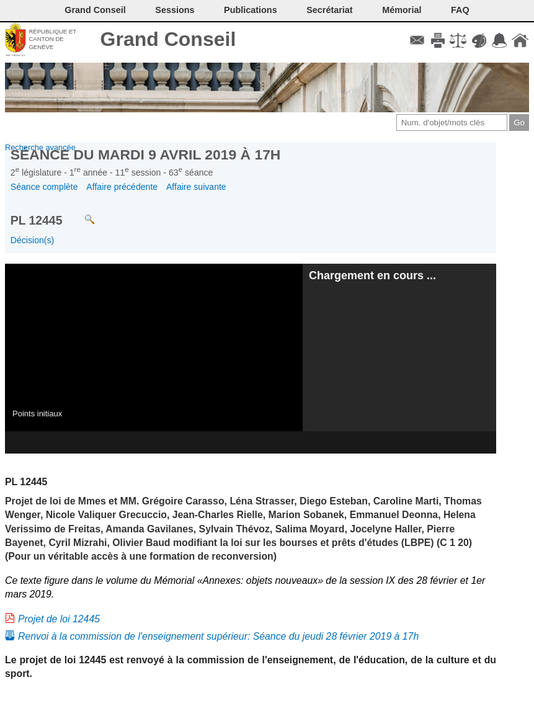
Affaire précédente (122, 187)
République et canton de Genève (52, 39)
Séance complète (44, 187)
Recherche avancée (40, 147)
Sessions (174, 10)
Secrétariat (329, 10)
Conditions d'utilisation (458, 40)
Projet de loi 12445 (59, 619)
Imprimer (438, 40)
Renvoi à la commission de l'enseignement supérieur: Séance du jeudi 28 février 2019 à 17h (218, 636)
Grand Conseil (168, 39)
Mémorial (401, 10)
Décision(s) (32, 240)
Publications (250, 10)
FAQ (460, 10)
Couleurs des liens (479, 40)
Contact (417, 40)
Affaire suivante (196, 187)
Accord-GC (500, 40)
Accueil (520, 40)
